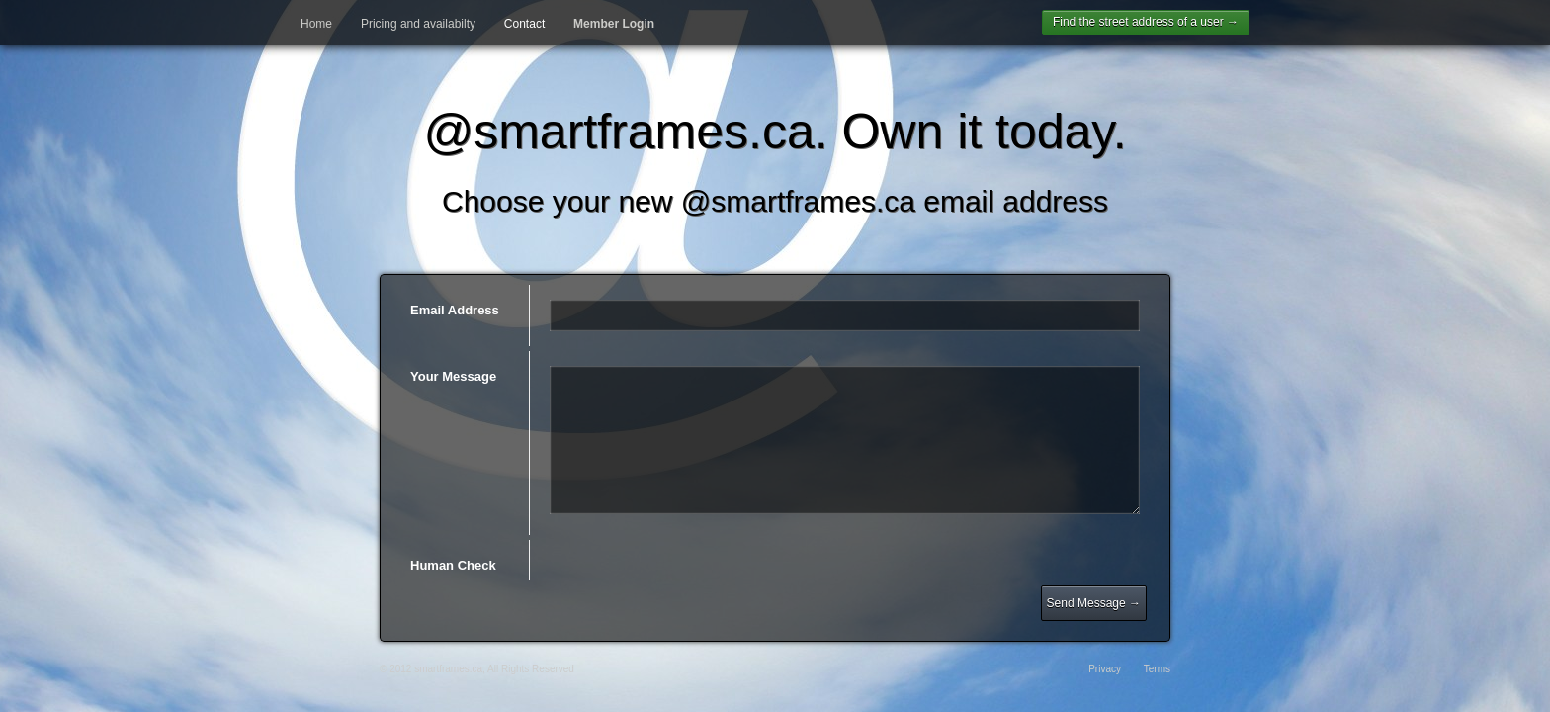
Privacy (1104, 669)
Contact (524, 24)
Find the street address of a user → (1146, 22)
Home (316, 24)
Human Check (453, 565)
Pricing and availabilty (418, 24)
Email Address (454, 310)
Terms (1157, 669)
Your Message (453, 376)
